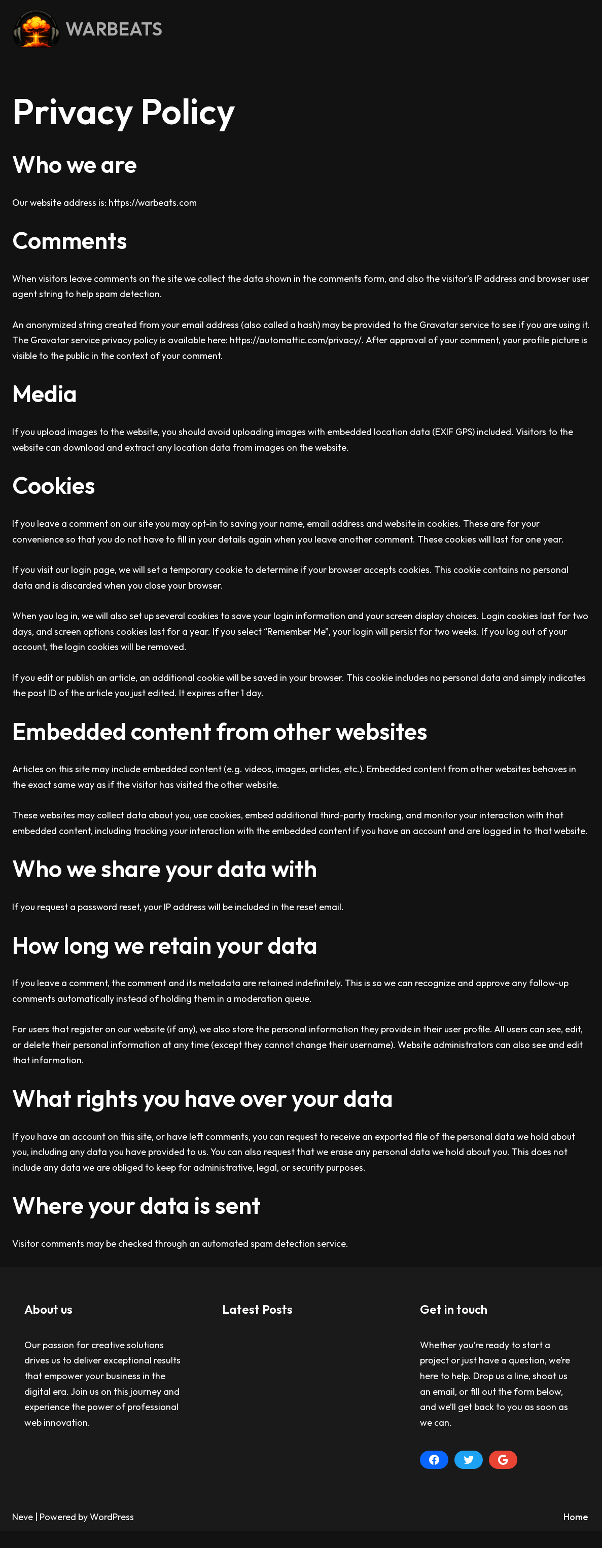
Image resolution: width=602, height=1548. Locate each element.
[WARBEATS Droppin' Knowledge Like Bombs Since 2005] (87, 29)
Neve (22, 1534)
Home (575, 1534)
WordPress (112, 1534)
